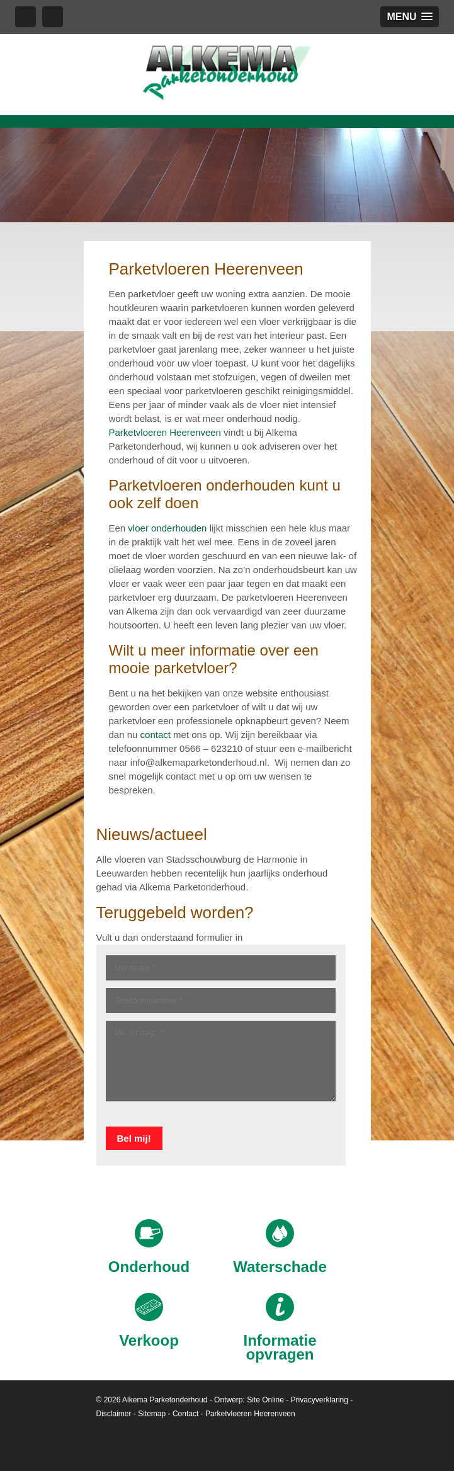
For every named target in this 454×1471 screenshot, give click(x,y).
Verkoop (149, 1320)
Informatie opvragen (279, 1327)
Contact (185, 1413)
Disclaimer (114, 1413)
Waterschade (280, 1246)
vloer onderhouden (167, 528)
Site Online (265, 1399)
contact (155, 734)
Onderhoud (149, 1246)
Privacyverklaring (319, 1399)
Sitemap (152, 1413)
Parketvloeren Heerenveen (165, 432)
